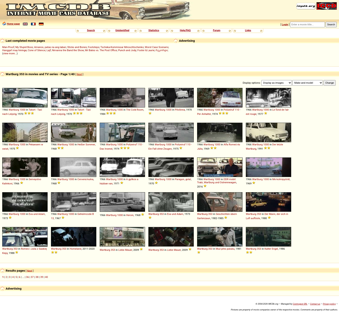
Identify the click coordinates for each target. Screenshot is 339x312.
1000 (22, 109)
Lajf (48, 50)
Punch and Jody (127, 50)
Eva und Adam (37, 214)
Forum (216, 30)
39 (41, 277)
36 (27, 277)
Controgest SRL (300, 304)
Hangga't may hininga (14, 50)
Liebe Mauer (125, 249)
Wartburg (14, 109)
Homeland (75, 248)
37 (32, 277)
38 (36, 277)
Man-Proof (8, 47)
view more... (10, 53)
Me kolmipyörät (281, 179)
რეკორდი (162, 50)
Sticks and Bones (77, 47)
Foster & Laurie (145, 50)
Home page (13, 23)
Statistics (153, 30)
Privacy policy (329, 304)
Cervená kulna (85, 179)
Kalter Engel (271, 248)
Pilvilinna (180, 109)
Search (91, 30)
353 (161, 214)
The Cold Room (134, 109)
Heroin (130, 215)
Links (248, 30)
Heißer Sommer (86, 144)
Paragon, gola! (183, 179)
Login (285, 24)
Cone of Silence (37, 50)
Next (79, 74)
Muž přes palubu (225, 248)
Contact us (315, 304)
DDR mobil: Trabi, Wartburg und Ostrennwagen (216, 181)
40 (46, 277)
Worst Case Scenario (156, 47)
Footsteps (93, 47)
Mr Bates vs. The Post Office (101, 50)
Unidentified (122, 30)
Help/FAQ (185, 30)
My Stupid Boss (24, 47)
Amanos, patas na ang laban (50, 47)
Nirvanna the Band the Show (68, 50)
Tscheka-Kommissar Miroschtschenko (122, 47)
